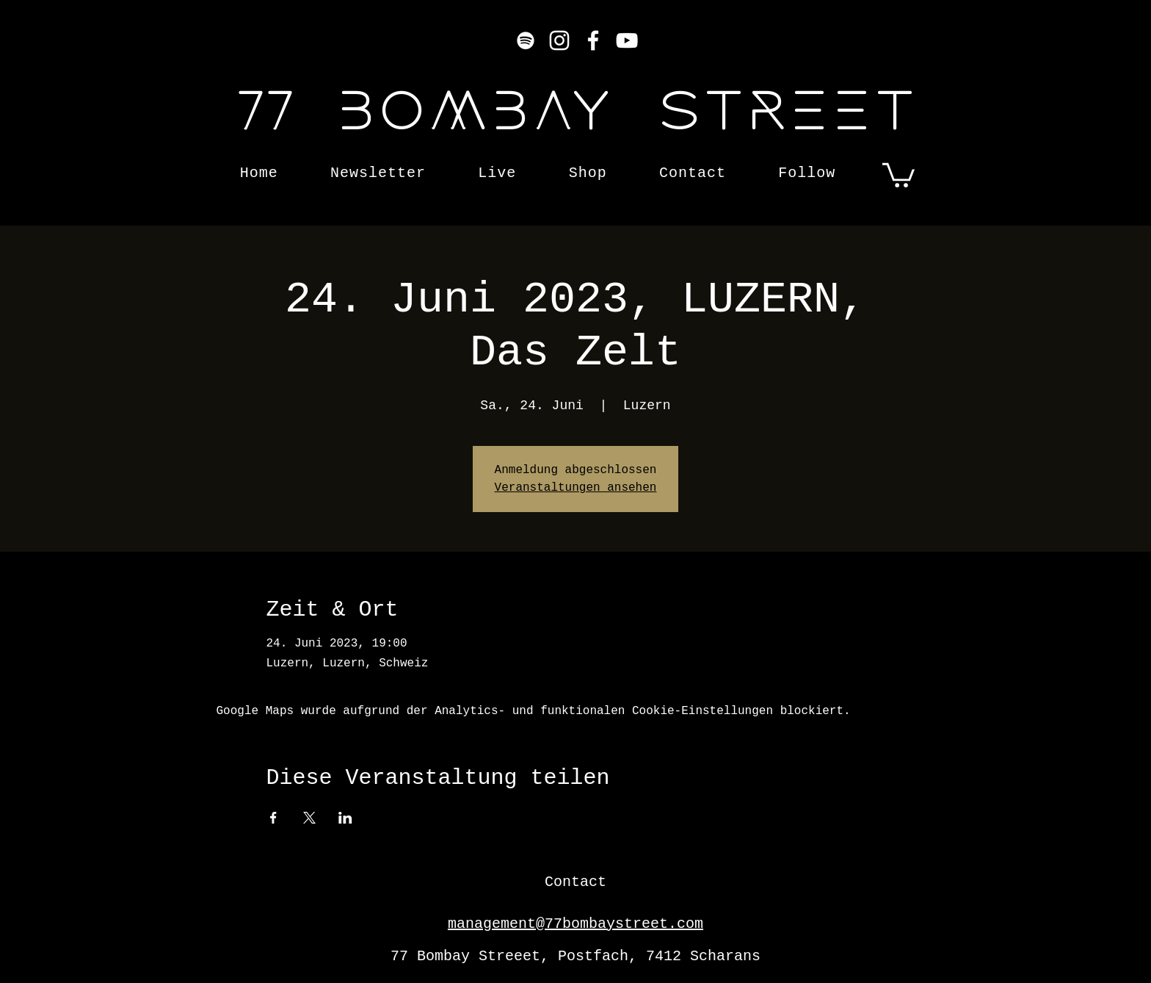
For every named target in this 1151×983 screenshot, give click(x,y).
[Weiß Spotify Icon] (525, 40)
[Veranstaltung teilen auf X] (309, 818)
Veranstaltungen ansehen (576, 487)
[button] (898, 173)
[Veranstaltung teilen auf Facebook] (273, 818)
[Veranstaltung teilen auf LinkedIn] (345, 818)
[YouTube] (627, 40)
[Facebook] (593, 40)
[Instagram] (559, 40)
